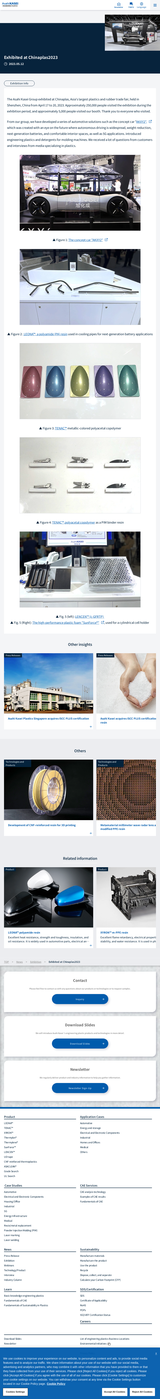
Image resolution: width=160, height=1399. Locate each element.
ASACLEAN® (10, 1166)
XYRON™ (8, 1132)
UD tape (8, 1156)
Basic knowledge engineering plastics (24, 1295)
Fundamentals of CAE (91, 1201)
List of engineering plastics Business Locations (104, 1338)
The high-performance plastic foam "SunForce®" (65, 622)
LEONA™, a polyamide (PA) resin (45, 334)
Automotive (86, 1123)
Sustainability (89, 1249)
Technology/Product (15, 1270)
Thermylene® (11, 1142)
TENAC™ (61, 428)
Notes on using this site (92, 1348)
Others (84, 1152)
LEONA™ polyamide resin (24, 932)
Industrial (85, 1137)
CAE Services (88, 1185)
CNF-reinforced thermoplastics (20, 1161)
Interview (9, 1275)
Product (9, 1117)
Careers (85, 1321)
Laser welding (11, 1240)
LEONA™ (8, 1123)
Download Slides (80, 1043)
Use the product (88, 1265)
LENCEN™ (9, 1152)
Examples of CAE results (93, 1196)
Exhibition (35, 961)
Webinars (9, 1265)
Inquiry (80, 999)
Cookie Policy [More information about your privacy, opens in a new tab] (56, 1385)
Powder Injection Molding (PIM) (20, 1230)
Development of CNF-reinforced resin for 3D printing (42, 825)
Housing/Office (12, 1201)
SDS (82, 1295)
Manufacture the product (93, 1260)
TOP (6, 961)
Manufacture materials (92, 1255)
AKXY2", (141, 121)
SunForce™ (10, 1147)
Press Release (11, 1255)
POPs (83, 1310)
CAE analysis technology (93, 1191)
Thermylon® (10, 1137)
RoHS (83, 1305)
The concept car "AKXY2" (85, 240)
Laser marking (12, 1235)
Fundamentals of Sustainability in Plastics (26, 1305)
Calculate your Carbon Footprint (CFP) (100, 1279)
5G (5, 1211)
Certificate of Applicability (93, 1300)
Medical (84, 1147)
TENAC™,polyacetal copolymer (73, 522)
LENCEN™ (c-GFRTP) (89, 616)
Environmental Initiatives (95, 1343)
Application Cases (92, 1117)
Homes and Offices (90, 1142)
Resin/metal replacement (17, 1225)
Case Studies (13, 1185)
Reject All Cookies (142, 1393)
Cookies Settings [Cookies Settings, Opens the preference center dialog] (15, 1393)
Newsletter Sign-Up (80, 1088)
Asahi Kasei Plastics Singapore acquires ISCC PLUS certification (48, 718)
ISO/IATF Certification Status (95, 1314)
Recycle (84, 1270)
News (19, 961)
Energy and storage (90, 1127)
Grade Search (11, 1171)
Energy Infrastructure (15, 1215)
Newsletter (10, 1343)
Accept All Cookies (114, 1393)
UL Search (9, 1176)
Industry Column (13, 1279)
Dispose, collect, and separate (96, 1275)
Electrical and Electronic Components (100, 1132)
